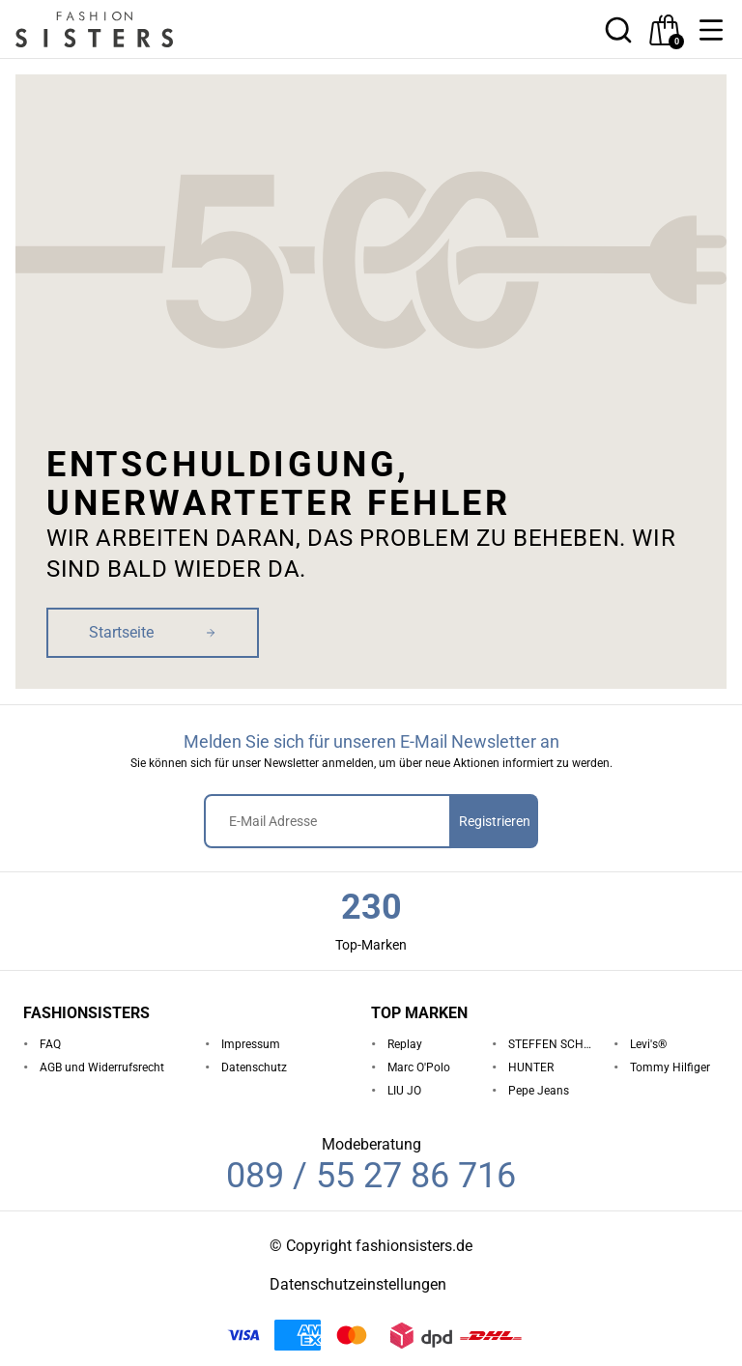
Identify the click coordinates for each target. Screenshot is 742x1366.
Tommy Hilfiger (670, 1067)
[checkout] (664, 29)
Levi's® (648, 1044)
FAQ (50, 1044)
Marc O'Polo (418, 1067)
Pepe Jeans (538, 1090)
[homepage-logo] (117, 29)
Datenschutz (254, 1067)
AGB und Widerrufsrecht (102, 1067)
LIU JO (404, 1090)
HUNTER (531, 1067)
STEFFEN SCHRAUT (552, 1044)
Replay (404, 1044)
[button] (711, 29)
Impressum (250, 1044)
